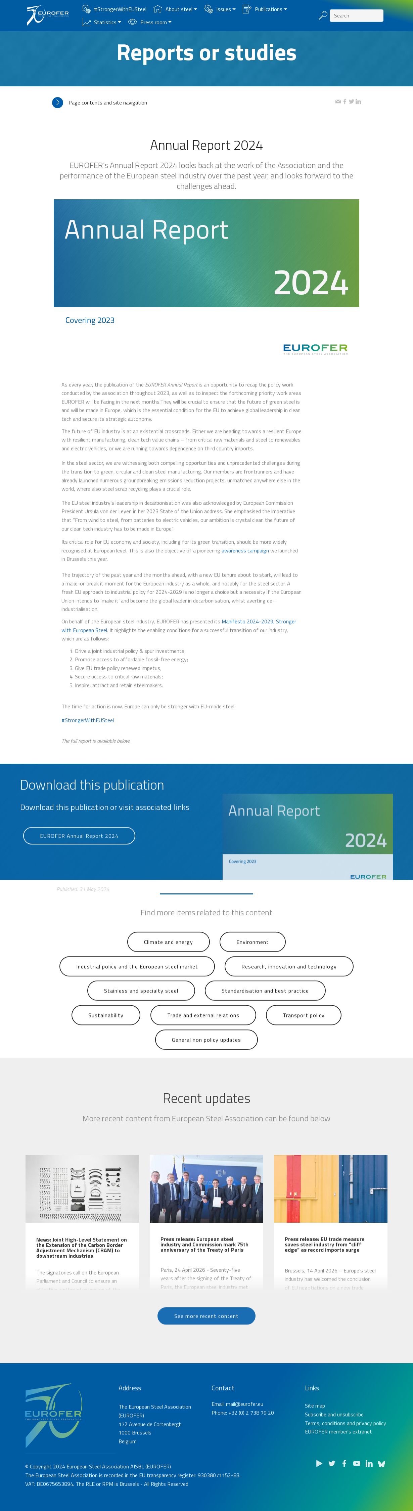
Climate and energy (168, 958)
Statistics (99, 22)
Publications (262, 9)
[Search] (356, 15)
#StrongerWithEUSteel (114, 9)
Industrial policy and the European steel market (137, 982)
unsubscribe (350, 1442)
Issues (217, 9)
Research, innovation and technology (289, 982)
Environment (252, 958)
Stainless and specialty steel (141, 1007)
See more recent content (206, 1330)
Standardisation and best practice (265, 1007)
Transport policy (304, 1031)
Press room (147, 22)
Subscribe (315, 1442)
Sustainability (106, 1031)
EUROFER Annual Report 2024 (79, 850)
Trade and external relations (203, 1031)
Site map (315, 1433)
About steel (172, 9)
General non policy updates (206, 1056)
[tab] (193, 103)
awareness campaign (245, 571)
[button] (193, 103)
